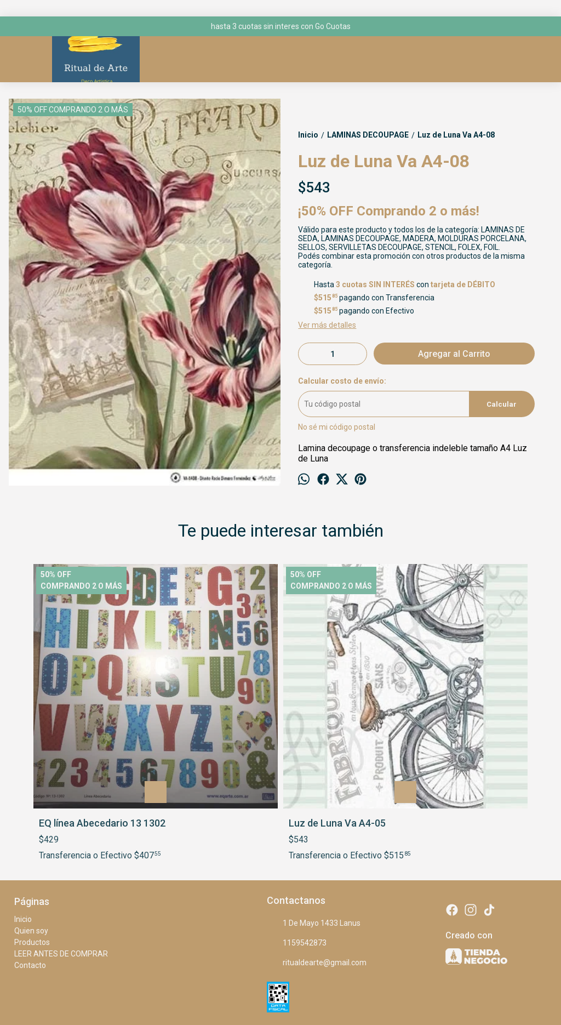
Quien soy (31, 827)
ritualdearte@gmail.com (317, 860)
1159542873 (297, 840)
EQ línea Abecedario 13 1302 (90, 703)
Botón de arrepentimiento (359, 994)
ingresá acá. (308, 994)
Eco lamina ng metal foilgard (458, 703)
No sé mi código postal (336, 427)
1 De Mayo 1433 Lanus (313, 820)
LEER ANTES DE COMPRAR (61, 850)
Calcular (501, 404)
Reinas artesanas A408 (340, 698)
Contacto (30, 862)
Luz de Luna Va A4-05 (212, 698)
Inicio (23, 816)
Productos (32, 839)
